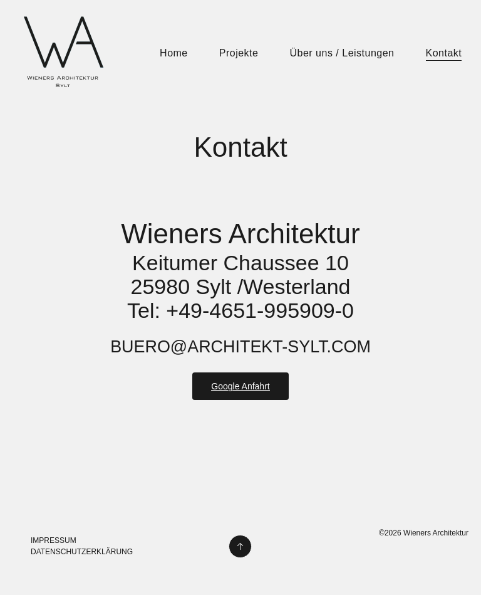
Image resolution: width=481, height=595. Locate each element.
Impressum (53, 540)
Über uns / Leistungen (341, 53)
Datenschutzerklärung (82, 551)
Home (174, 53)
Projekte (239, 53)
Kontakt (444, 53)
